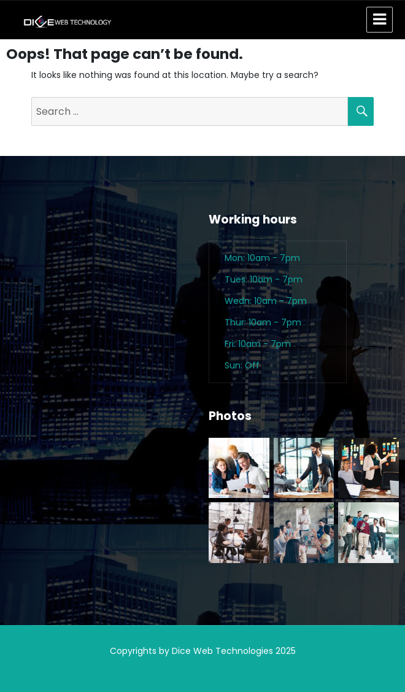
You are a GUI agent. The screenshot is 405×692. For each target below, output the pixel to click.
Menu (379, 20)
